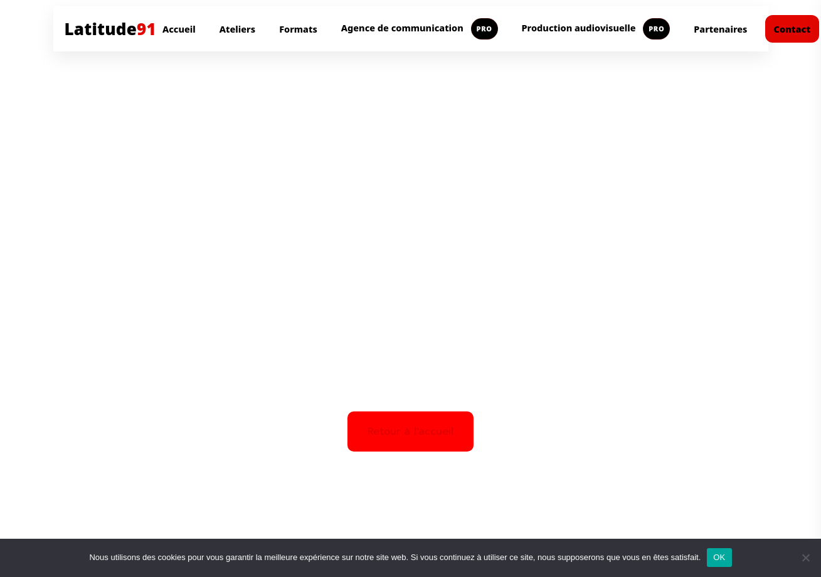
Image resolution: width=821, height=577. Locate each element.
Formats (298, 29)
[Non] (805, 557)
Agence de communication (419, 29)
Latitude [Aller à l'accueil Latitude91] (110, 28)
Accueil (179, 29)
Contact (792, 29)
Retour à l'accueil (410, 431)
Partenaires (720, 29)
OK (719, 557)
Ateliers (237, 29)
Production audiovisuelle (596, 29)
